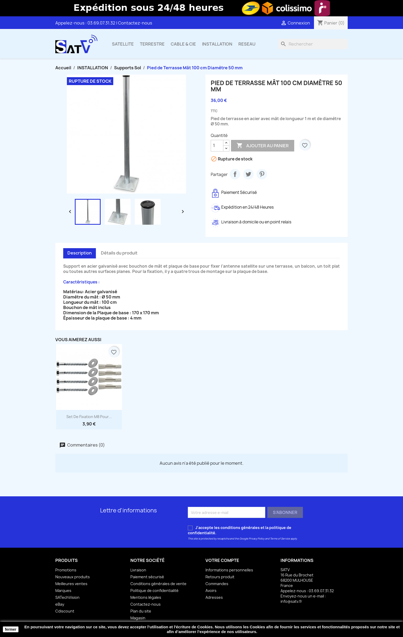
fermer (11, 629)
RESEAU (246, 44)
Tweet (248, 174)
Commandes (216, 583)
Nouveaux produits (72, 576)
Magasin (137, 617)
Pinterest (262, 174)
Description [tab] (79, 253)
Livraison (138, 569)
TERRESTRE (152, 44)
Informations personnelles (229, 569)
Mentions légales (145, 597)
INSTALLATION (217, 44)
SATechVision (67, 597)
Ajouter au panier (263, 145)
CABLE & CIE (183, 44)
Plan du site (140, 611)
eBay (59, 604)
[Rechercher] (313, 44)
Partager (235, 174)
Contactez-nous (135, 23)
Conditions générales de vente (158, 583)
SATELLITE (123, 44)
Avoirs (211, 590)
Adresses (214, 597)
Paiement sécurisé (147, 576)
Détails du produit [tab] (119, 253)
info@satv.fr (291, 601)
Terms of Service (280, 538)
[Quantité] (217, 145)
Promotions (65, 569)
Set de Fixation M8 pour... (89, 416)
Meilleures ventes (71, 583)
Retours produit (219, 576)
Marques (63, 590)
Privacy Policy (256, 538)
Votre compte (222, 560)
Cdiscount (64, 611)
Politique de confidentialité (154, 590)
